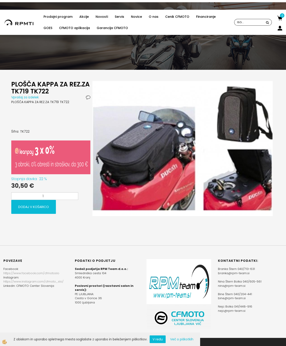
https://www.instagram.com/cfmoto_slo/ (33, 281)
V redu (158, 339)
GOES (47, 28)
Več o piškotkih (181, 339)
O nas (153, 16)
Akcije (84, 16)
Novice (136, 16)
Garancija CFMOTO (112, 28)
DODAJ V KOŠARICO (33, 207)
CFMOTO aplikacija (74, 28)
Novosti (102, 16)
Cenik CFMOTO (177, 16)
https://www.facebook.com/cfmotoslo (31, 273)
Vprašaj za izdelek (25, 97)
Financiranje (206, 16)
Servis (119, 16)
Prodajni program (58, 16)
